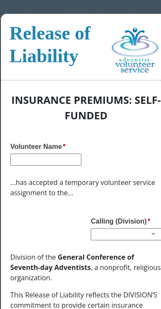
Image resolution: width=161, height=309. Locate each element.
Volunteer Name (36, 146)
